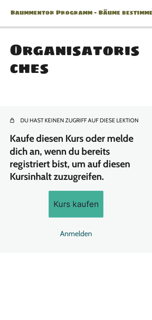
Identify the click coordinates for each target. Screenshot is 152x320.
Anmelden (76, 233)
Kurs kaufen (76, 204)
